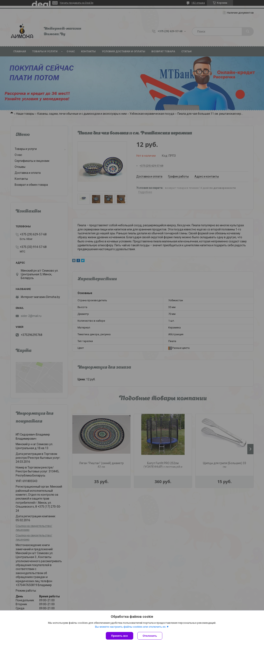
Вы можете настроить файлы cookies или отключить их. (130, 626)
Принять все (119, 635)
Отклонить (150, 635)
